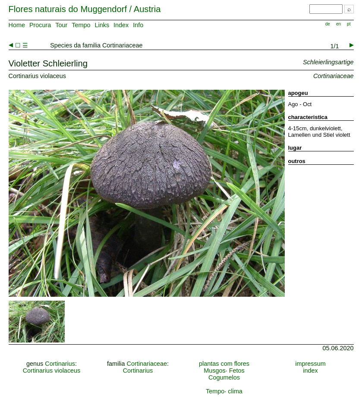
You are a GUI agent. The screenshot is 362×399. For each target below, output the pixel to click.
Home (17, 25)
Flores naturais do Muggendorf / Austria (85, 9)
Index (121, 25)
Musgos (214, 370)
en (338, 24)
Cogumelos (224, 377)
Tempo (81, 25)
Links (101, 25)
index (310, 370)
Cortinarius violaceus (52, 370)
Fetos (237, 370)
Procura (40, 25)
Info (138, 25)
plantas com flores (224, 363)
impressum (310, 363)
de (327, 24)
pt (348, 24)
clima (235, 391)
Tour (61, 25)
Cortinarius (60, 363)
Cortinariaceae (147, 363)
